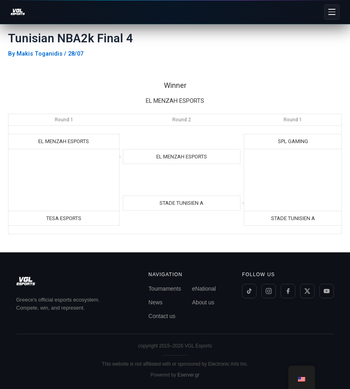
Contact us (162, 316)
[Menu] (332, 12)
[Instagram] (268, 291)
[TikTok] (249, 291)
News (156, 302)
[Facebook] (288, 291)
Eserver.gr (189, 375)
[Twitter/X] (307, 291)
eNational (204, 288)
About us (203, 302)
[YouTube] (326, 291)
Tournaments (165, 288)
